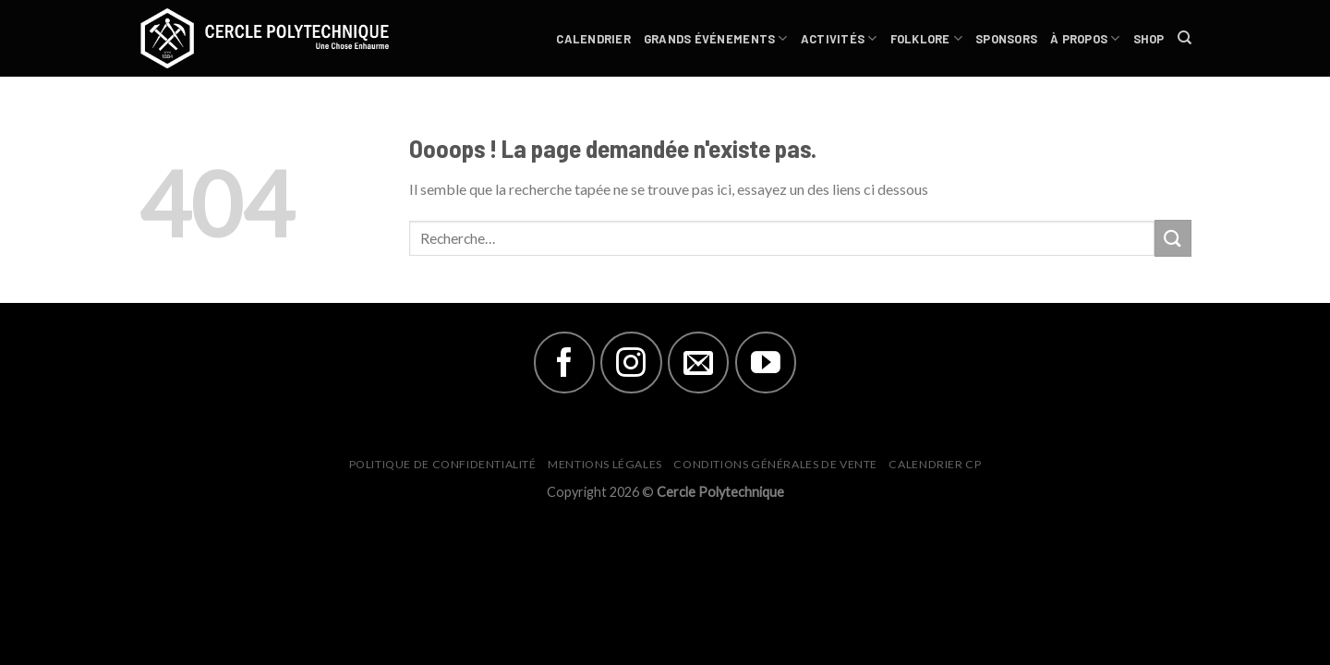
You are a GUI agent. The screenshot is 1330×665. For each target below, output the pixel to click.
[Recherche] (1184, 37)
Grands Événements (716, 38)
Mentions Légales (605, 464)
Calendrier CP (935, 464)
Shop (1149, 38)
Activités (839, 38)
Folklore (926, 38)
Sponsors (1006, 38)
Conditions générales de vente (775, 464)
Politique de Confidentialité (443, 464)
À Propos (1085, 38)
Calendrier (593, 38)
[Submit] (1173, 238)
